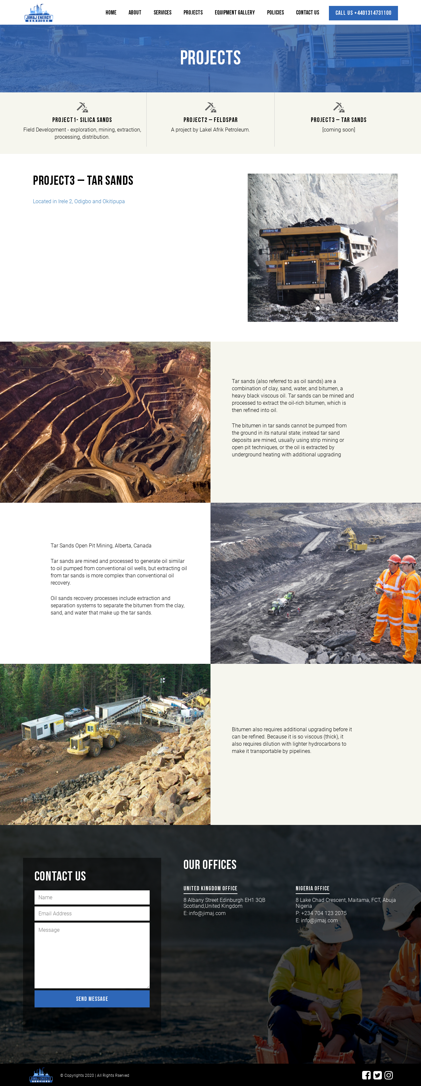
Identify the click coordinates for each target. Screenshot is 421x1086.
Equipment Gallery (235, 13)
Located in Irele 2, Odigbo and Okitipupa (79, 201)
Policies (275, 13)
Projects (193, 13)
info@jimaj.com (207, 913)
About (135, 13)
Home (111, 13)
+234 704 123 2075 (324, 913)
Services (162, 13)
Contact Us (307, 13)
